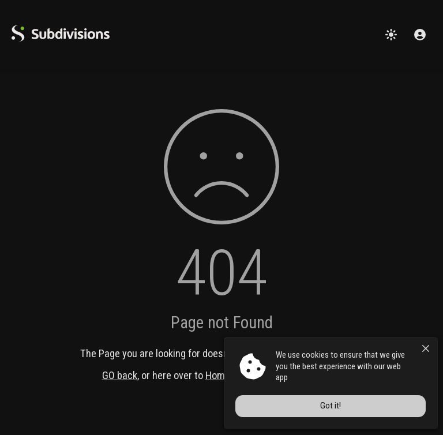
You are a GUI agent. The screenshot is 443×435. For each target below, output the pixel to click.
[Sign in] (419, 34)
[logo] (61, 38)
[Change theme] (391, 34)
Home (217, 375)
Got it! (333, 407)
